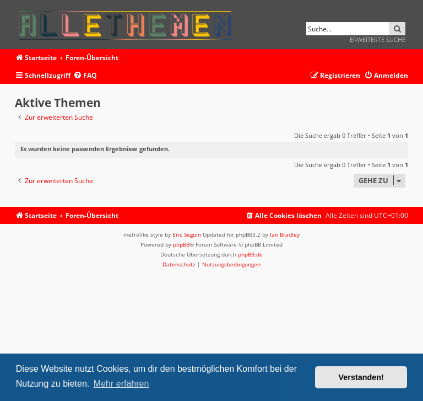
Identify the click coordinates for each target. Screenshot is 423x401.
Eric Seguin (186, 234)
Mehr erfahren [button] (121, 383)
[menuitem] (85, 75)
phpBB (181, 244)
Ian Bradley (285, 234)
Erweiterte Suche (377, 39)
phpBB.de (250, 254)
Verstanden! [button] (361, 377)
